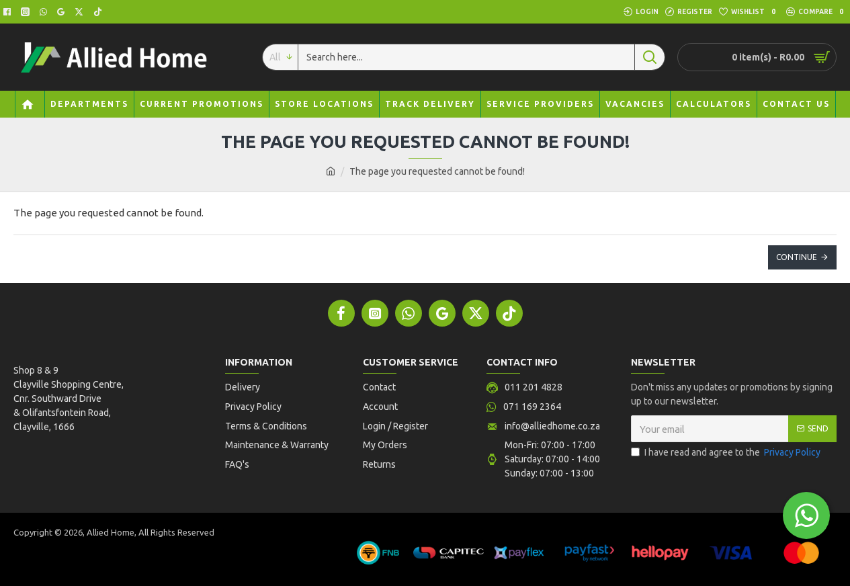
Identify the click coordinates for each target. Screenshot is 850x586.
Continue (796, 257)
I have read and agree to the (726, 453)
